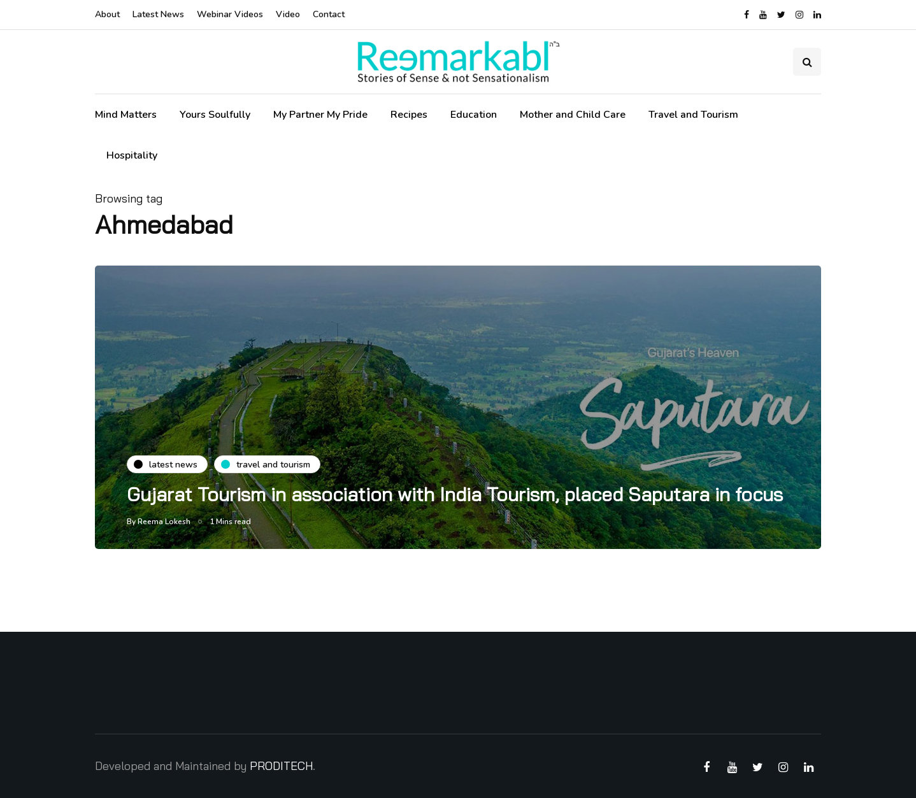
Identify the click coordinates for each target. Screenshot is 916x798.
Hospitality (131, 155)
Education (473, 115)
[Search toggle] (807, 62)
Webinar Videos (230, 14)
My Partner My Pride (320, 115)
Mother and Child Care (573, 115)
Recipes (408, 115)
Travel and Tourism (693, 115)
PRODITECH (281, 766)
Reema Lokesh (164, 522)
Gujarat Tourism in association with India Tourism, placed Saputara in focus (455, 494)
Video (288, 14)
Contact (329, 14)
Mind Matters (126, 115)
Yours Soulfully (215, 115)
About (107, 14)
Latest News (158, 14)
